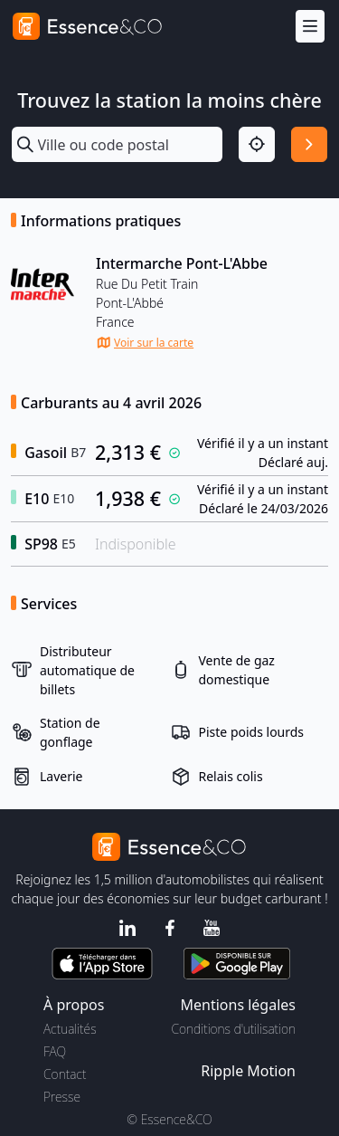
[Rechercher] (309, 145)
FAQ (54, 1051)
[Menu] (310, 26)
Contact (64, 1074)
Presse (61, 1096)
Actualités (70, 1028)
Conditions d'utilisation (233, 1028)
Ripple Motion (248, 1071)
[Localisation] (257, 145)
